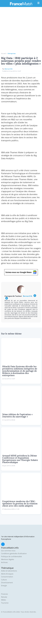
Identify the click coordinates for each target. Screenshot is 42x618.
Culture (4, 580)
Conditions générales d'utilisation (14, 553)
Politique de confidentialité (11, 556)
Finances (4, 594)
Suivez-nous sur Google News (21, 272)
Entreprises (12, 53)
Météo (3, 600)
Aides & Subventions (9, 571)
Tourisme (4, 603)
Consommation (7, 577)
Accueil (3, 53)
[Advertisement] (21, 30)
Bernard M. (9, 69)
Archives (4, 562)
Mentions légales (7, 559)
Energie (4, 586)
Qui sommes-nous (8, 551)
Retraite (4, 597)
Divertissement (7, 583)
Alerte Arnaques (7, 574)
